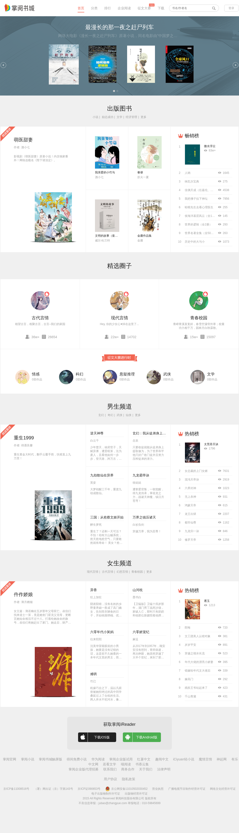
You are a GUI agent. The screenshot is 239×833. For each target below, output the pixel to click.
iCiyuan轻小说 (183, 759)
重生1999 (24, 437)
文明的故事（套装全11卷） (112, 235)
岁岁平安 (190, 644)
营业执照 (158, 788)
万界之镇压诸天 (144, 517)
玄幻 (101, 415)
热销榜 (192, 433)
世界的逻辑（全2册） (198, 224)
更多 (143, 117)
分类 (94, 8)
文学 (119, 117)
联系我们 (110, 769)
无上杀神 (190, 496)
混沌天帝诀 (192, 479)
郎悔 (187, 627)
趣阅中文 (162, 759)
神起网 (222, 759)
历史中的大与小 (195, 241)
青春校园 (198, 317)
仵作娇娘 (23, 594)
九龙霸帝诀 (141, 475)
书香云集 (142, 764)
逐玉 (207, 601)
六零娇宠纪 (141, 632)
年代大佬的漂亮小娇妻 (199, 662)
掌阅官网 (9, 759)
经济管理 (131, 117)
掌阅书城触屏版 (50, 759)
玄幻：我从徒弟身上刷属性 (153, 433)
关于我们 (145, 769)
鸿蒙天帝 (190, 505)
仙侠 (128, 415)
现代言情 (119, 317)
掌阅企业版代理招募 (84, 769)
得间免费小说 (77, 759)
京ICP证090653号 (89, 788)
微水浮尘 (209, 146)
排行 (107, 8)
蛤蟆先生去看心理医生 (199, 207)
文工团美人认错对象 (197, 636)
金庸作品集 (144, 235)
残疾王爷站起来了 (196, 687)
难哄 (93, 674)
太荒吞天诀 (211, 444)
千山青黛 (190, 696)
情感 (36, 374)
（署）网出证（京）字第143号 (53, 788)
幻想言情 (122, 571)
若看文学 (109, 764)
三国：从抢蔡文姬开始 (107, 517)
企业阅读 (124, 8)
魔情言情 (205, 759)
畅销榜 (192, 135)
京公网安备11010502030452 (126, 788)
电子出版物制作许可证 (105, 793)
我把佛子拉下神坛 (196, 198)
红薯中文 (143, 759)
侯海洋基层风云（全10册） (202, 216)
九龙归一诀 (192, 531)
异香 (93, 590)
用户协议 (110, 779)
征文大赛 (144, 8)
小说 (95, 117)
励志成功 (107, 117)
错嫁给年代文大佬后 (197, 670)
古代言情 (40, 317)
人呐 (187, 173)
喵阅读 (126, 764)
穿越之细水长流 (195, 653)
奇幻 (110, 415)
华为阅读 (98, 759)
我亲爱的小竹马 (105, 172)
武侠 (167, 374)
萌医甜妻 (23, 139)
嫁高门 (189, 679)
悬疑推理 (127, 374)
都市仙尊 (190, 522)
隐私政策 (128, 779)
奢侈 (140, 172)
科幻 (79, 374)
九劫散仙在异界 (102, 475)
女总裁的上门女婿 (196, 471)
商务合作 (127, 769)
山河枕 (138, 590)
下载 (161, 8)
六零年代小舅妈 (102, 632)
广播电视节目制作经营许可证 (186, 788)
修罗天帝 (190, 539)
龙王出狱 (190, 514)
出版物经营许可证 (136, 793)
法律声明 (163, 769)
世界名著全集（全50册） (200, 233)
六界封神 (190, 488)
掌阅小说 (27, 759)
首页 (81, 8)
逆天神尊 (97, 433)
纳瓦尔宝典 (192, 181)
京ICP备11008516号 (16, 788)
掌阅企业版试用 (121, 759)
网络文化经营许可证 (223, 788)
